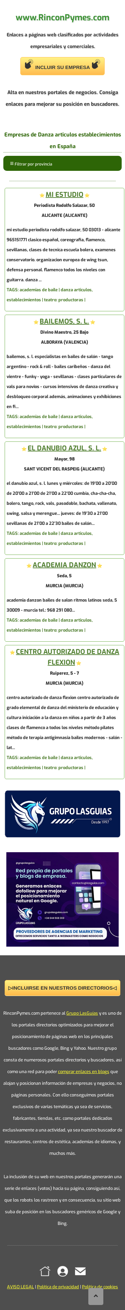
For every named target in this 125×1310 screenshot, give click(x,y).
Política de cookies (100, 1287)
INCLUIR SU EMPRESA (62, 64)
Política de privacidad (58, 1287)
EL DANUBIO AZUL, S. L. (64, 448)
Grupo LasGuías (82, 1013)
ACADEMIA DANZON (64, 565)
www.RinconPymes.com (62, 17)
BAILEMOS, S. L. (64, 321)
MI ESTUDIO (64, 194)
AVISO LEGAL (20, 1287)
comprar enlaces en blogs (83, 1071)
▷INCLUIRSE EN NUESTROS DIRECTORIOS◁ (62, 988)
